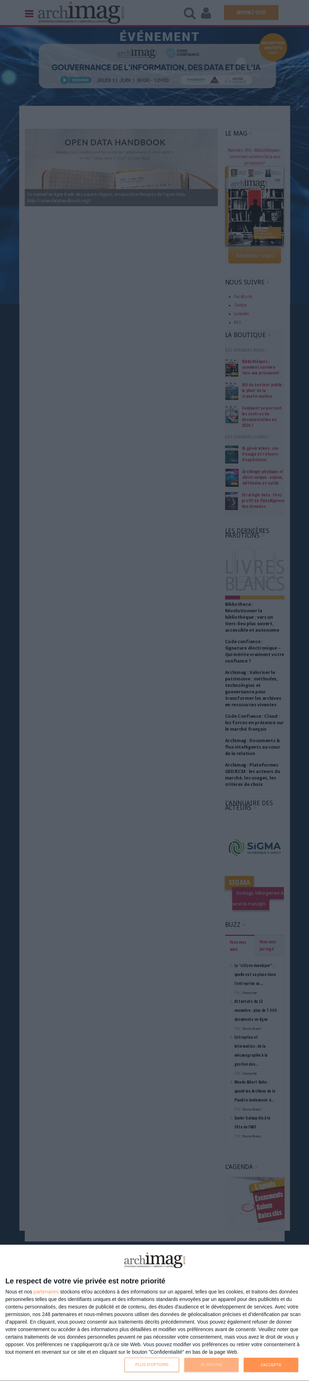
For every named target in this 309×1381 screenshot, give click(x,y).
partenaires (46, 1291)
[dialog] (154, 1313)
